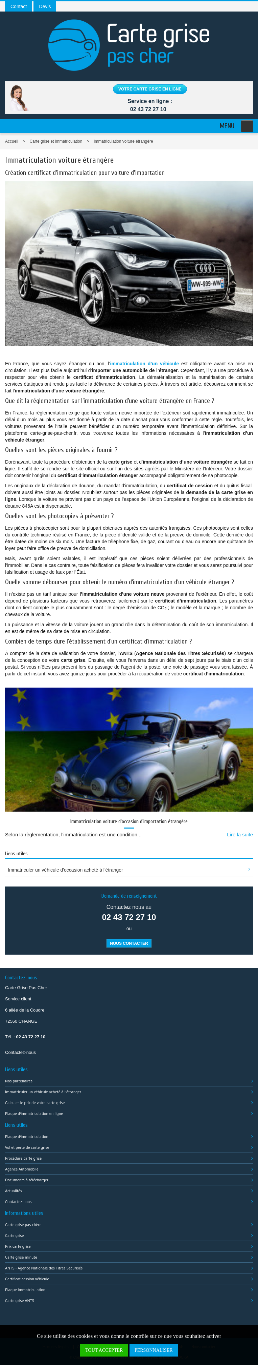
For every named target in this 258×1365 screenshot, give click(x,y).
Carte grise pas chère (23, 1224)
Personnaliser (154, 1350)
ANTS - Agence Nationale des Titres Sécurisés (44, 1267)
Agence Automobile (22, 1169)
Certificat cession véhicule (27, 1278)
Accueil (11, 141)
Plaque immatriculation (25, 1289)
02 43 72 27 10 (148, 109)
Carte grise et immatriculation (55, 141)
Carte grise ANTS (19, 1300)
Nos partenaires (18, 1080)
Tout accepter (104, 1350)
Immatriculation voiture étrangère (123, 141)
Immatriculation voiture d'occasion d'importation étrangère (129, 821)
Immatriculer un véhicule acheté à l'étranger (43, 1091)
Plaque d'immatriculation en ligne (34, 1113)
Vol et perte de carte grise (27, 1147)
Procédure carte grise (23, 1158)
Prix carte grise (18, 1246)
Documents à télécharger (26, 1179)
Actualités (13, 1190)
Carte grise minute (21, 1257)
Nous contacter (129, 943)
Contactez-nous (20, 1052)
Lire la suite (240, 834)
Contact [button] (18, 6)
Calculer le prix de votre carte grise (35, 1102)
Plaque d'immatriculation (26, 1136)
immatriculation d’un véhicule (144, 363)
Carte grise (14, 1235)
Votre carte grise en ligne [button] (150, 89)
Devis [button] (45, 6)
